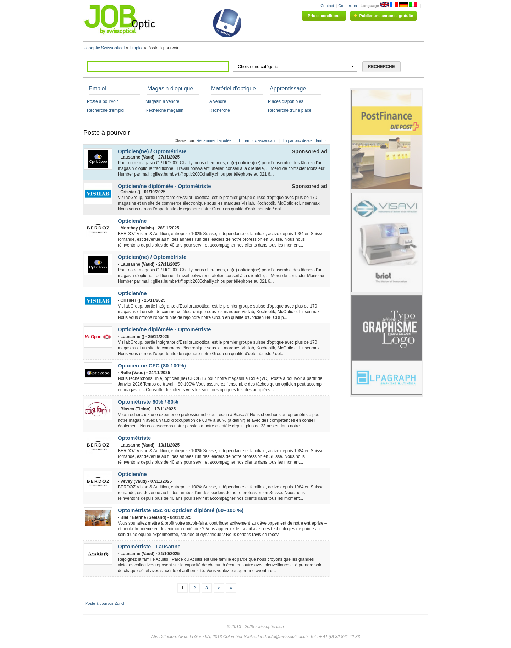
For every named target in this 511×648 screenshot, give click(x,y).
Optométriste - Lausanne (149, 546)
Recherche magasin (164, 110)
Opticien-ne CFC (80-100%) (152, 365)
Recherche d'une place (289, 110)
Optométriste (134, 438)
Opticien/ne (132, 221)
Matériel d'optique (233, 88)
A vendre (217, 101)
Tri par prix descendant (302, 140)
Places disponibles (285, 101)
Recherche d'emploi (106, 110)
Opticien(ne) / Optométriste (152, 151)
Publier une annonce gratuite (386, 15)
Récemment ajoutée (214, 140)
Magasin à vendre (162, 101)
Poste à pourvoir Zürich (105, 603)
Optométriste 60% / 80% (148, 402)
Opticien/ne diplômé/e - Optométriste (164, 186)
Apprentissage (288, 88)
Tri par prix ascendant (257, 140)
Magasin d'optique (170, 88)
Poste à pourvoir (102, 101)
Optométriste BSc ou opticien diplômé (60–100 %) (180, 510)
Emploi (97, 88)
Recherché (219, 110)
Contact (327, 6)
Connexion (347, 6)
